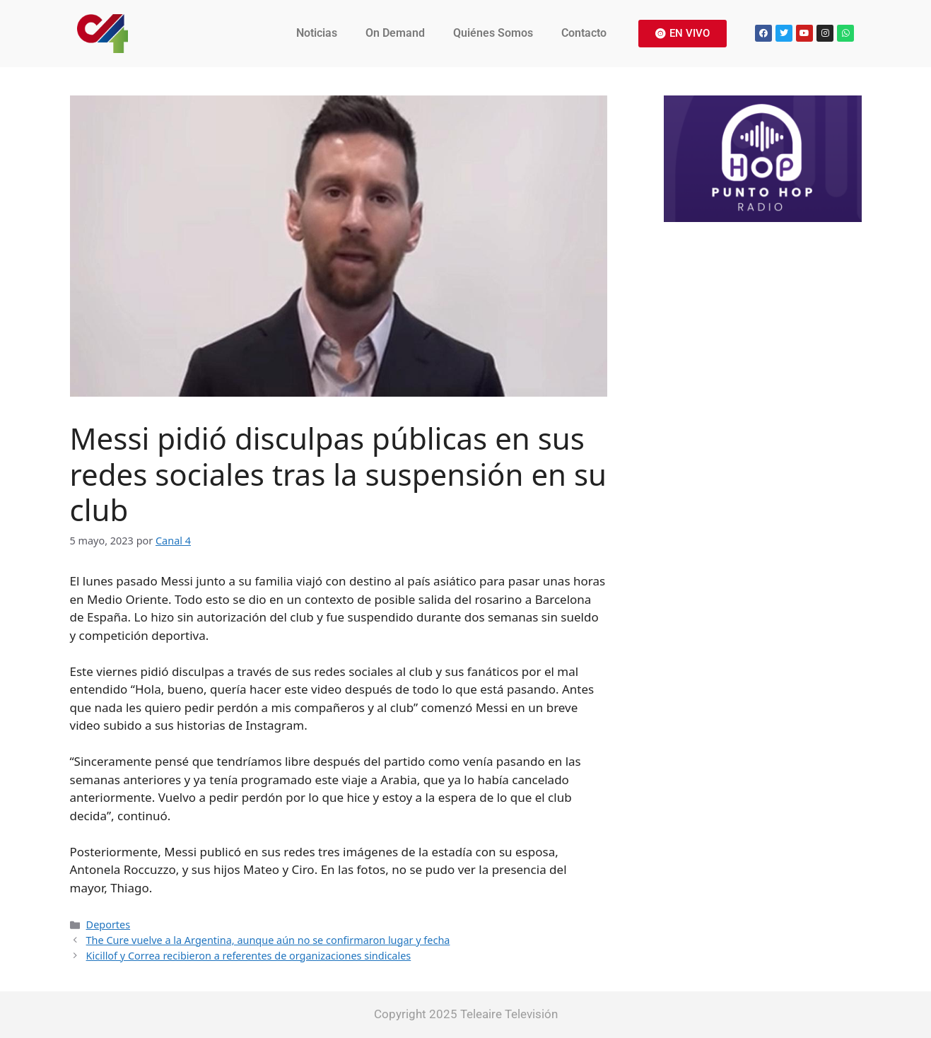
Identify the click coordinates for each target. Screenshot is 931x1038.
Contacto (584, 33)
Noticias (316, 33)
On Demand (395, 33)
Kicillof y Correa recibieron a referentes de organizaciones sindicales (248, 955)
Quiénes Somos (493, 33)
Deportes (108, 924)
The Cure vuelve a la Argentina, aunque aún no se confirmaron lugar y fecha (268, 940)
